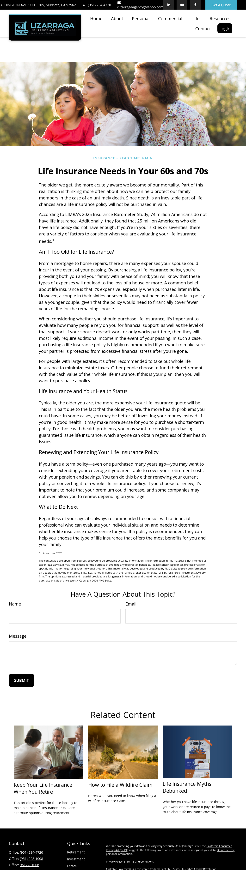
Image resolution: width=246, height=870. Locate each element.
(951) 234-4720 (96, 5)
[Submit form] (21, 681)
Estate (72, 867)
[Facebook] (195, 5)
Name (15, 605)
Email (130, 605)
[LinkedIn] (168, 5)
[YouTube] (182, 5)
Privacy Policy (114, 862)
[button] (96, 18)
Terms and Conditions (140, 862)
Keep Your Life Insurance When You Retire (43, 789)
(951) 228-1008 (31, 859)
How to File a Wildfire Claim (120, 785)
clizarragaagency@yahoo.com (140, 5)
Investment (76, 860)
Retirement (76, 853)
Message (17, 637)
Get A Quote (221, 5)
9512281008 (29, 866)
